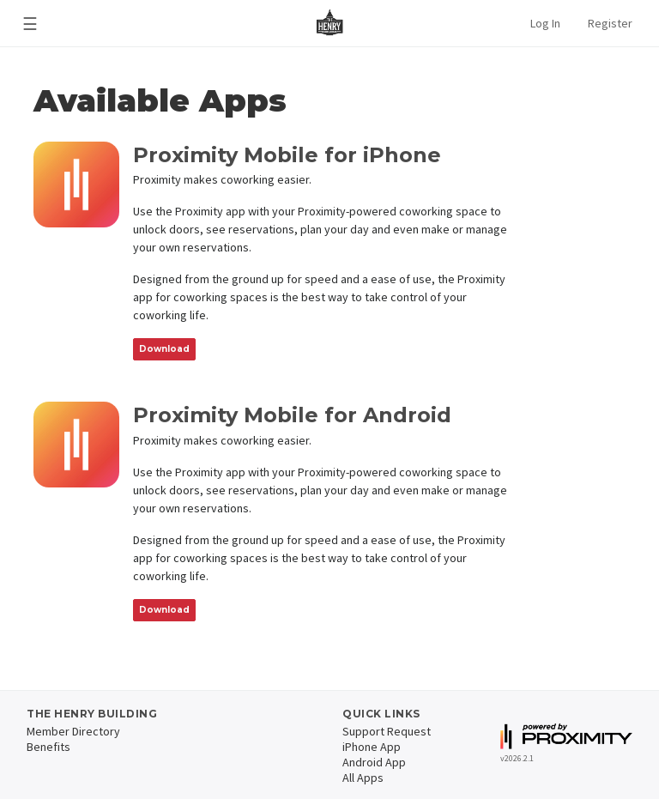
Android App (374, 762)
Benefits (48, 746)
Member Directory (73, 731)
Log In (545, 23)
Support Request (386, 731)
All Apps (363, 777)
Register (610, 23)
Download (164, 348)
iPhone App (371, 746)
